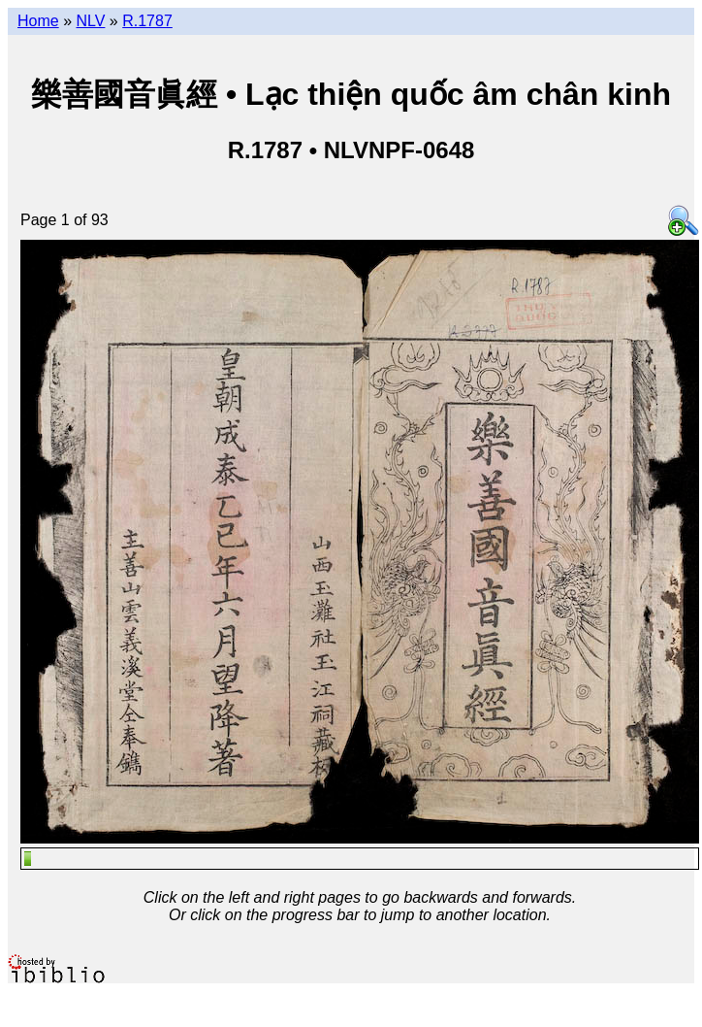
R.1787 (147, 21)
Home (38, 21)
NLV (90, 21)
